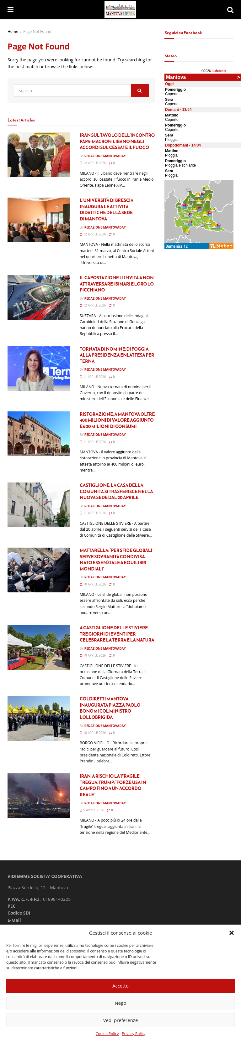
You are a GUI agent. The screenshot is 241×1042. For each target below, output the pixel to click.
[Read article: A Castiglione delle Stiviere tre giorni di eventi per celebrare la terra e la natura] (39, 647)
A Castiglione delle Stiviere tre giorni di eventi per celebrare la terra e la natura (117, 634)
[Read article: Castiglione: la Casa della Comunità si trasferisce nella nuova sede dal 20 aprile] (39, 504)
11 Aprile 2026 (93, 376)
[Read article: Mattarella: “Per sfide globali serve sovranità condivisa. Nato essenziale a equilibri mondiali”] (39, 570)
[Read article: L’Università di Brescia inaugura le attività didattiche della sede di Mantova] (39, 220)
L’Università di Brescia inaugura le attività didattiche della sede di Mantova (106, 209)
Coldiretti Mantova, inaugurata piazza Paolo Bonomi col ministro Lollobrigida (110, 708)
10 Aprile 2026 (93, 584)
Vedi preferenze (120, 1020)
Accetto (120, 986)
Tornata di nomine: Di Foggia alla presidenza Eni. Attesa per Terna (117, 355)
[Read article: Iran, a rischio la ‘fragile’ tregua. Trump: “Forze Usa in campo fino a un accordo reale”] (39, 795)
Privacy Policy (133, 1033)
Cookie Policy (107, 1033)
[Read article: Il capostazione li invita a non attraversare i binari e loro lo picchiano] (39, 297)
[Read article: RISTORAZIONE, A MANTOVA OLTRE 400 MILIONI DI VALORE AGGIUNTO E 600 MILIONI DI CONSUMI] (39, 433)
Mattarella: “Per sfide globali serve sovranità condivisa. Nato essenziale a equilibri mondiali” (116, 559)
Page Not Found (37, 31)
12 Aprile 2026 (93, 163)
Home (13, 31)
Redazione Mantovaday (105, 156)
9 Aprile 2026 (92, 810)
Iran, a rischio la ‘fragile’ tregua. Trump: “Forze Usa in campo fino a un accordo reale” (113, 785)
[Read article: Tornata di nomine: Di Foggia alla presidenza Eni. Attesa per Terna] (39, 368)
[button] (231, 933)
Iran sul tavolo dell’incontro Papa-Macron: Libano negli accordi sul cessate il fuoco (117, 141)
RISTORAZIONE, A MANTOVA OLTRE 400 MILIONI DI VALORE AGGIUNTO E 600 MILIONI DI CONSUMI (117, 420)
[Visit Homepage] (120, 9)
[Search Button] (230, 9)
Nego (120, 1003)
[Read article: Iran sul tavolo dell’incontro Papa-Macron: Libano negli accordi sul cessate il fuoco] (39, 154)
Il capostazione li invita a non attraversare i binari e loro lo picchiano (117, 284)
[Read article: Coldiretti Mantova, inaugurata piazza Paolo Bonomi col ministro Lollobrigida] (39, 718)
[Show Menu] (10, 9)
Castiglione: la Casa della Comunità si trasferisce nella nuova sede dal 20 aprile (116, 491)
